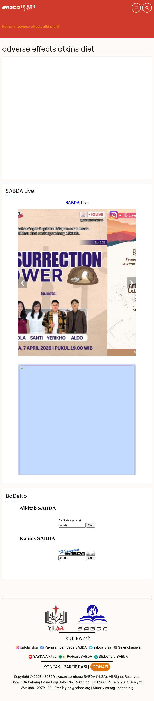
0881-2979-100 (40, 688)
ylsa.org (109, 688)
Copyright (21, 676)
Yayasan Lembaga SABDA (63, 647)
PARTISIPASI (75, 667)
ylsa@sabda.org (77, 688)
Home (7, 26)
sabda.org (125, 688)
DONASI (100, 667)
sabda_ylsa (27, 647)
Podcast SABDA (75, 656)
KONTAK (52, 667)
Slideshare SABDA (111, 656)
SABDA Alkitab (42, 656)
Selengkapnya (127, 647)
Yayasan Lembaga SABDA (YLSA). (80, 676)
